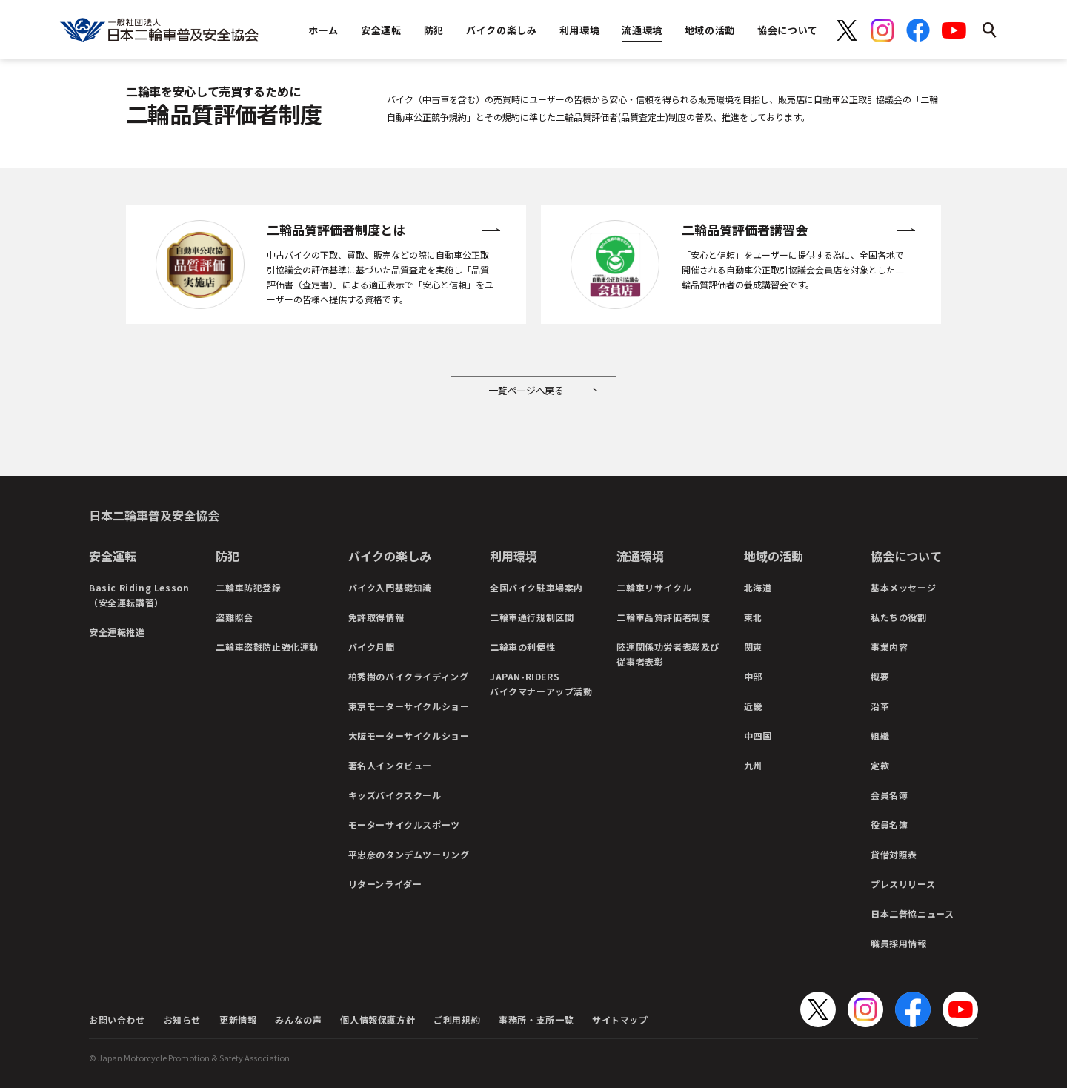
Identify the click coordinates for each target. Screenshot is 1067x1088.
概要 (880, 676)
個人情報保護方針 (377, 1019)
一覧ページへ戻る (526, 390)
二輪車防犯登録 (248, 587)
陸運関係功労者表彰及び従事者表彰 (667, 654)
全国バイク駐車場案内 (536, 587)
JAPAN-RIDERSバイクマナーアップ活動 (541, 683)
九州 (753, 765)
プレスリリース (903, 884)
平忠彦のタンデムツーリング (409, 854)
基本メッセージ (903, 587)
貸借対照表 (894, 854)
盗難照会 (234, 617)
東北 (753, 617)
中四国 (758, 735)
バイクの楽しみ (389, 556)
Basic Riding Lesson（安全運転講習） (139, 594)
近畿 (753, 706)
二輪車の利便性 (522, 646)
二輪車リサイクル (653, 587)
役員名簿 (889, 824)
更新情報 (237, 1019)
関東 (753, 646)
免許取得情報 (376, 617)
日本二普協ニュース (912, 913)
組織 (880, 735)
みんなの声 (298, 1019)
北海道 (758, 587)
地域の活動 (773, 556)
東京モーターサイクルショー (409, 706)
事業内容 (889, 646)
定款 (880, 765)
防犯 (227, 556)
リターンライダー (385, 884)
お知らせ (182, 1019)
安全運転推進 (117, 632)
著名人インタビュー (390, 765)
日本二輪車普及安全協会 (154, 515)
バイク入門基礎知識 (390, 587)
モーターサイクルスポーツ (404, 824)
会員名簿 (889, 795)
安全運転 (112, 556)
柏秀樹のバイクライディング (408, 676)
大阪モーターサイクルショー (409, 735)
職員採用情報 (899, 943)
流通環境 (640, 556)
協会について (906, 556)
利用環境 (513, 556)
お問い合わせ (117, 1019)
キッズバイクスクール (395, 795)
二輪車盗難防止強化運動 (267, 646)
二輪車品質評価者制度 (663, 617)
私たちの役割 (899, 617)
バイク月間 (371, 646)
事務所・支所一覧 (536, 1019)
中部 (753, 676)
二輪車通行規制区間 (532, 617)
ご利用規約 (456, 1019)
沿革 (880, 706)
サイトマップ (620, 1019)
